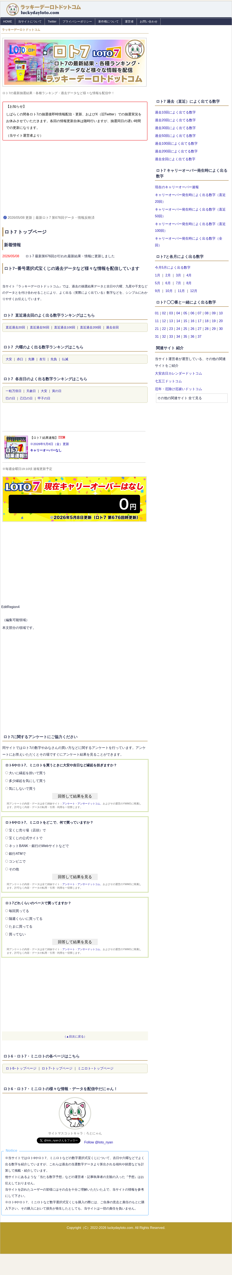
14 (178, 321)
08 (207, 313)
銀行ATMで (17, 853)
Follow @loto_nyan (98, 1142)
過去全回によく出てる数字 (175, 159)
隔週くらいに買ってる (26, 918)
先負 (54, 359)
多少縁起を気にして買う (27, 781)
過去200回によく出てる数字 (176, 151)
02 (164, 313)
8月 (189, 283)
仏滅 (65, 359)
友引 (42, 359)
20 (221, 321)
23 (171, 329)
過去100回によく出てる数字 (176, 143)
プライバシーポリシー (77, 21)
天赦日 (31, 391)
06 (192, 313)
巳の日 (10, 398)
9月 (157, 291)
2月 (168, 275)
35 (185, 336)
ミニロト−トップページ (95, 1068)
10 (221, 313)
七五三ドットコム (168, 381)
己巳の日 (26, 398)
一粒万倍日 (13, 391)
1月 (157, 275)
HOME (7, 21)
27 (199, 329)
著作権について (108, 21)
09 (214, 313)
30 (221, 329)
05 (185, 313)
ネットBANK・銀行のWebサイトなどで (39, 846)
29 (214, 329)
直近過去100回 (64, 327)
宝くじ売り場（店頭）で (27, 830)
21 (157, 329)
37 (199, 336)
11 (157, 321)
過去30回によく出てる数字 (175, 128)
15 (185, 321)
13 (171, 321)
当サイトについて (30, 21)
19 (214, 321)
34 (178, 336)
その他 (14, 869)
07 (199, 313)
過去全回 (112, 327)
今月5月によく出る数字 (173, 267)
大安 (9, 359)
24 (178, 329)
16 (192, 321)
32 (164, 336)
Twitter (52, 21)
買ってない (17, 934)
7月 (178, 283)
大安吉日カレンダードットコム (178, 373)
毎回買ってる (19, 911)
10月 (169, 291)
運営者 (129, 21)
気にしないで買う (22, 788)
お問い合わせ (148, 21)
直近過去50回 (39, 327)
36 (192, 336)
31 (157, 336)
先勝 (31, 359)
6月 (168, 283)
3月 (178, 275)
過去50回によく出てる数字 (175, 135)
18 (207, 321)
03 (171, 313)
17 (199, 321)
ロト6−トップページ (21, 1068)
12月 (193, 291)
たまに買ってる (20, 926)
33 (171, 336)
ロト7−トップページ (57, 1068)
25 (185, 329)
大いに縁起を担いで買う (27, 773)
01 (157, 313)
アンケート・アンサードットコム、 (82, 803)
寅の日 (56, 391)
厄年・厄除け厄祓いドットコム (178, 389)
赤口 (20, 359)
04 (178, 313)
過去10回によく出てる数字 (175, 112)
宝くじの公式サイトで (26, 838)
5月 (157, 283)
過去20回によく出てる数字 (175, 120)
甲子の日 (44, 398)
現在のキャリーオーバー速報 (177, 187)
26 (192, 329)
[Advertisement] (75, 176)
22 (164, 329)
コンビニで (17, 861)
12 (164, 321)
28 (207, 329)
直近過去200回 (90, 327)
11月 (181, 291)
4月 (189, 275)
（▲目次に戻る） (75, 1036)
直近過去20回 (15, 327)
